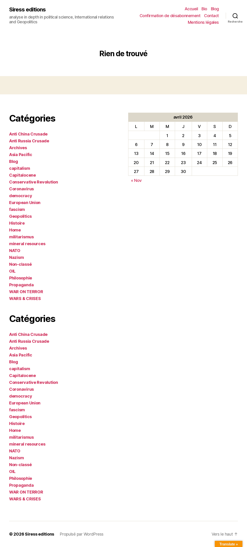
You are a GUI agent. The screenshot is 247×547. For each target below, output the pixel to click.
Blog (215, 8)
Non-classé (20, 264)
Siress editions (27, 9)
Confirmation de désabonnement (170, 15)
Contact (211, 15)
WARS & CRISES (25, 298)
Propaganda (21, 284)
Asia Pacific (20, 154)
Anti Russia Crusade (29, 140)
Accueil (191, 8)
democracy (20, 195)
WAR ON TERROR (26, 291)
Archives (18, 147)
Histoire (17, 223)
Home (15, 230)
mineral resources (27, 243)
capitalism (19, 168)
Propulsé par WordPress (82, 534)
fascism (17, 209)
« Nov (136, 180)
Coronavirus (21, 188)
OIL (12, 271)
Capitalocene (22, 175)
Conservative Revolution (33, 182)
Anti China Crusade (28, 134)
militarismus (21, 236)
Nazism (16, 257)
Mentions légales (203, 22)
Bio (204, 8)
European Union (24, 202)
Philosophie (20, 278)
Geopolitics (20, 216)
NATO (14, 250)
